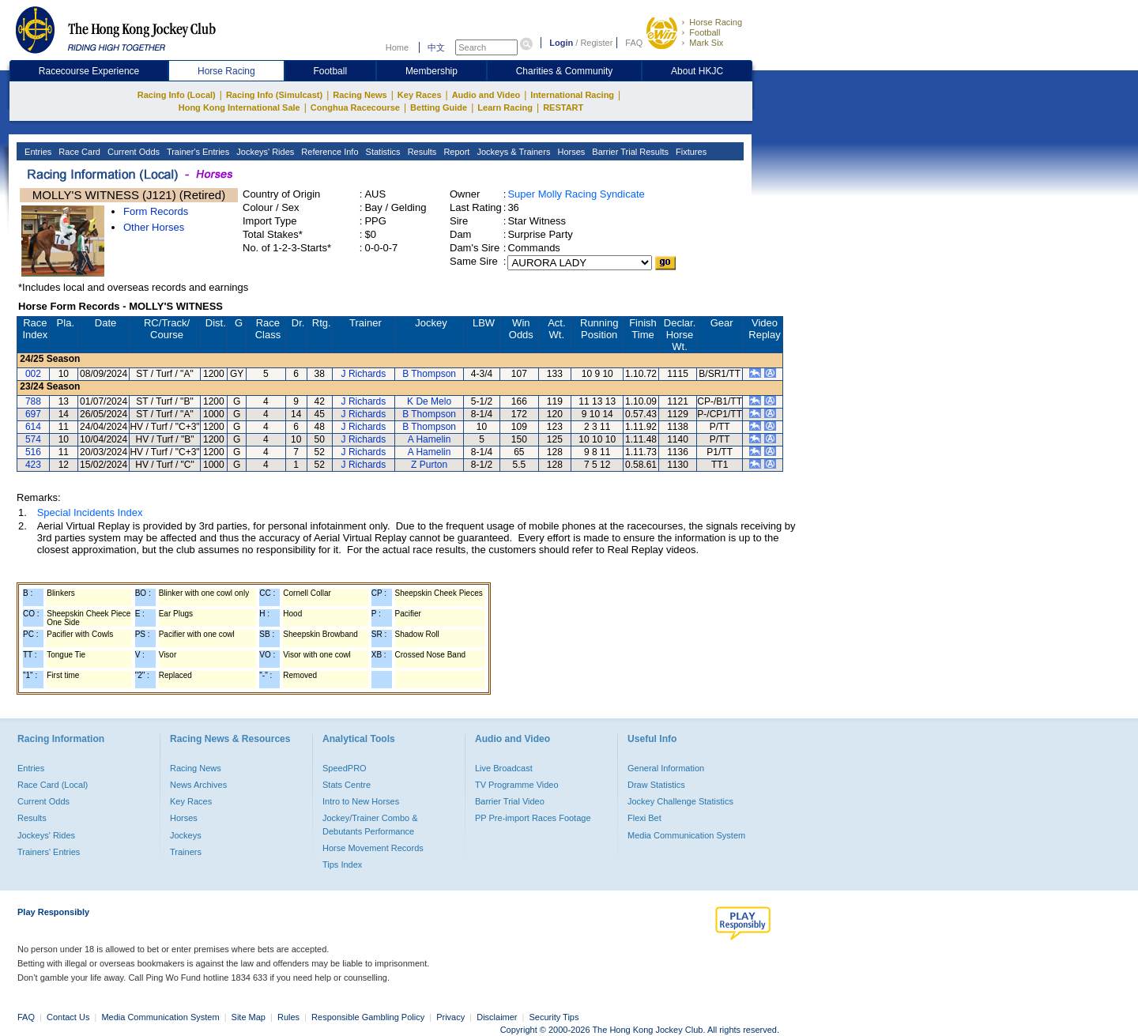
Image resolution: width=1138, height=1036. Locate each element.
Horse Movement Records (373, 848)
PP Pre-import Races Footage (533, 818)
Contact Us (68, 1017)
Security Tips (554, 1017)
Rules (289, 1017)
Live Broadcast (504, 768)
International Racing (572, 95)
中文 (436, 47)
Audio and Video (486, 95)
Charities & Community (564, 71)
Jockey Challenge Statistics (680, 801)
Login (561, 42)
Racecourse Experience (89, 71)
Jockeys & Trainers (512, 151)
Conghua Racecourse (355, 107)
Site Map (249, 1017)
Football (704, 32)
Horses (570, 151)
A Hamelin (429, 439)
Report (455, 151)
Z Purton (429, 464)
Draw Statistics (656, 784)
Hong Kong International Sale (239, 107)
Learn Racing (505, 107)
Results (421, 151)
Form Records (155, 211)
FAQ (633, 42)
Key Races (420, 95)
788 (33, 401)
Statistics (382, 151)
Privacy (450, 1017)
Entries (36, 151)
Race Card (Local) (52, 784)
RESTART (563, 107)
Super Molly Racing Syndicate (575, 194)
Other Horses (153, 227)
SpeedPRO (344, 768)
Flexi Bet (644, 818)
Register (596, 42)
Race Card (78, 151)
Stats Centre (346, 784)
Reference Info (328, 151)
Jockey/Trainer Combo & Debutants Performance (370, 824)
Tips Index (342, 864)
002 (33, 373)
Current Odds (132, 151)
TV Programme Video (517, 784)
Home (397, 47)
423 (33, 464)
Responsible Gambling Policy (367, 1017)
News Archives (198, 784)
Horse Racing (715, 22)
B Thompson (429, 373)
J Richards (363, 373)
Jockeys (186, 835)
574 (33, 439)
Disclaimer (497, 1017)
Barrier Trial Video (510, 801)
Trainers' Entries (48, 852)
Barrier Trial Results (629, 151)
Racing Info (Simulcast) (274, 95)
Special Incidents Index (90, 512)
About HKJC (697, 71)
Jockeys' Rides (264, 151)
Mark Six (706, 42)
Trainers (186, 852)
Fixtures (690, 151)
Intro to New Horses (360, 801)
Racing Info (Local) (177, 95)
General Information (665, 768)
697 (33, 414)
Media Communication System (686, 835)
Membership (431, 71)
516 (33, 452)
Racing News (359, 95)
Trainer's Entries (196, 151)
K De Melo (429, 401)
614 (33, 426)
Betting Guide (438, 107)
